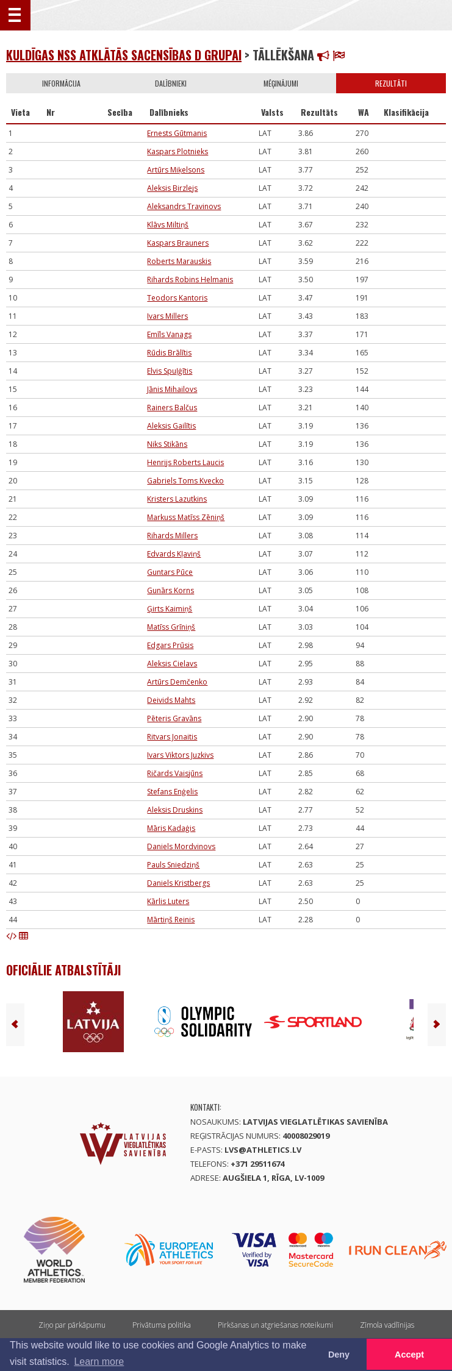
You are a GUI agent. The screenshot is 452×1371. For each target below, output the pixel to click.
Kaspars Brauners (178, 243)
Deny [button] (339, 1354)
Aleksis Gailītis (171, 426)
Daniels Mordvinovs (181, 846)
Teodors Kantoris (177, 298)
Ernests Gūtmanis (177, 133)
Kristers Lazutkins (177, 499)
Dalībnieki (171, 83)
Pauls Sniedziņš (173, 865)
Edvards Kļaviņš (174, 554)
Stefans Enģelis (172, 791)
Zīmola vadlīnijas (387, 1325)
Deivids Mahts (171, 700)
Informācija (61, 83)
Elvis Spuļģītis (169, 371)
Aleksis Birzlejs (172, 188)
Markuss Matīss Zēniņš (185, 517)
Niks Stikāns (167, 444)
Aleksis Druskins (175, 810)
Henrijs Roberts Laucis (185, 462)
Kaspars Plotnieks (177, 151)
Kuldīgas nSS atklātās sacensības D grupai (124, 55)
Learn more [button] (99, 1361)
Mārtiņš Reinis (171, 919)
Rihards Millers (172, 535)
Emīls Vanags (169, 334)
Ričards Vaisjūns (175, 773)
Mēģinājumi (281, 83)
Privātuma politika (161, 1325)
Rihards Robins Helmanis (190, 279)
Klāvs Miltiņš (167, 224)
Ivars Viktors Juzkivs (180, 755)
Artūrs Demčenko (177, 682)
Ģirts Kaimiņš (169, 609)
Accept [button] (409, 1354)
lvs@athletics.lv (262, 1149)
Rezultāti (391, 83)
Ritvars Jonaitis (172, 737)
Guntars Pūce (170, 572)
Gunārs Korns (170, 590)
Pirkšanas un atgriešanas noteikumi (275, 1325)
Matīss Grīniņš (171, 627)
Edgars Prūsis (170, 645)
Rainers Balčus (172, 407)
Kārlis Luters (168, 901)
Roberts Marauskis (179, 261)
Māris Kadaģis (171, 828)
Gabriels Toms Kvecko (185, 480)
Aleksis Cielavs (172, 663)
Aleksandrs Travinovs (184, 206)
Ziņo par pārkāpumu (72, 1325)
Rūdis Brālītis (169, 352)
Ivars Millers (167, 316)
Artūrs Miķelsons (175, 170)
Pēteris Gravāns (174, 718)
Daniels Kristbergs (178, 883)
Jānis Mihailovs (172, 389)
